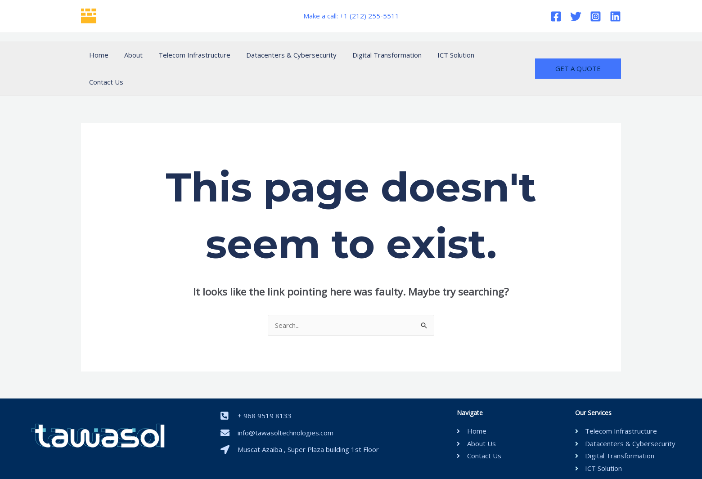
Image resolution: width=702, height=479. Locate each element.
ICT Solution (443, 54)
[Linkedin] (615, 16)
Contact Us (492, 54)
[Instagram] (595, 16)
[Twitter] (575, 16)
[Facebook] (556, 16)
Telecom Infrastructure (189, 54)
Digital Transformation (376, 54)
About (130, 54)
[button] (578, 55)
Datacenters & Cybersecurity (283, 54)
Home (97, 54)
